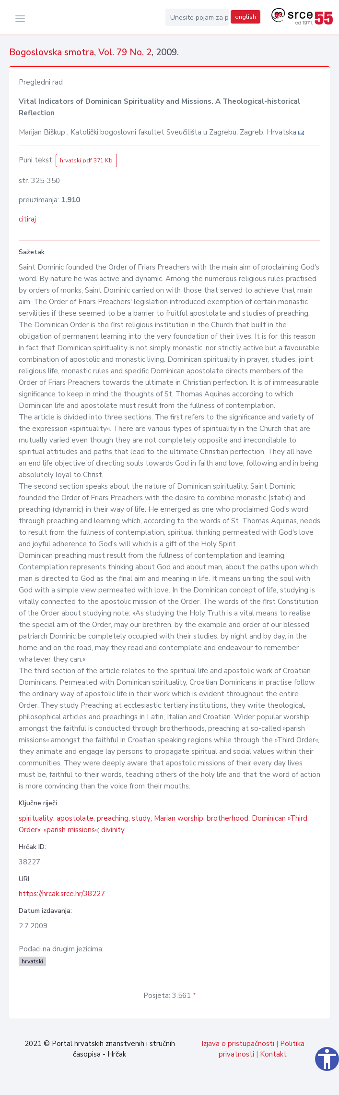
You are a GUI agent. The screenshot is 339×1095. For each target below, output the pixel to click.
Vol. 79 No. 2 (125, 52)
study (141, 818)
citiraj (27, 219)
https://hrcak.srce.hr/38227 (62, 893)
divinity (113, 830)
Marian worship (178, 818)
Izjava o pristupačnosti (237, 1043)
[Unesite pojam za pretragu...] (197, 17)
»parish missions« (71, 830)
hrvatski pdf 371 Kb (86, 160)
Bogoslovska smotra (51, 52)
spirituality (36, 818)
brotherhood (227, 818)
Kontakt (273, 1054)
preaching (113, 818)
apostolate (75, 818)
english (245, 17)
